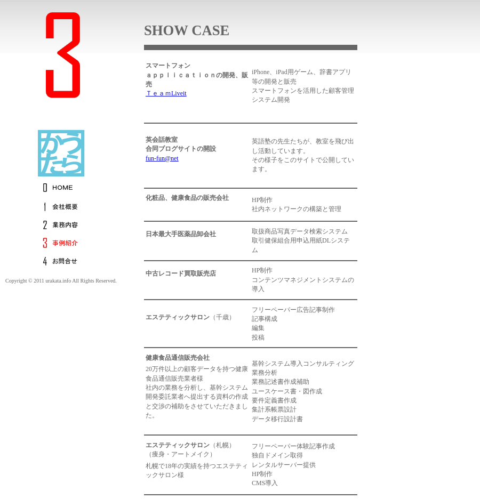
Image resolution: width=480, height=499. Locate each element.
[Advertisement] (448, 213)
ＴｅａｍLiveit (166, 93)
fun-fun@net (162, 158)
